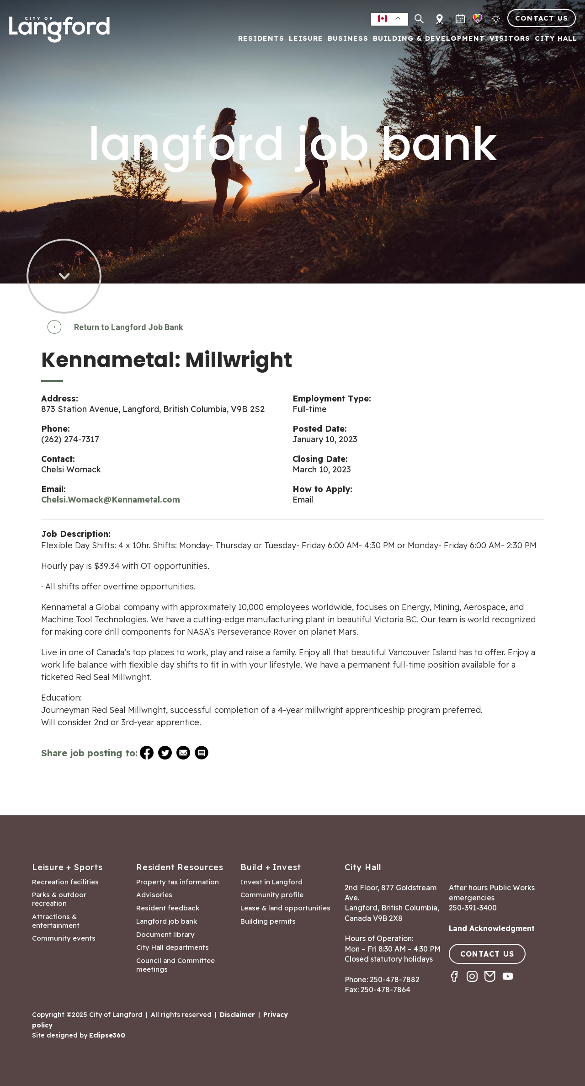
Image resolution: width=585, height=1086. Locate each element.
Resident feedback (167, 908)
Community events (64, 938)
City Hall (556, 39)
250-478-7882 (395, 979)
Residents (261, 39)
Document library (165, 935)
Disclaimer (237, 1015)
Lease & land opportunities (285, 908)
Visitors (509, 39)
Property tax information (177, 882)
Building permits (268, 921)
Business (348, 39)
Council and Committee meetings (175, 965)
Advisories (154, 895)
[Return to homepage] (59, 33)
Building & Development (429, 39)
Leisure (306, 39)
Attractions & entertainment (56, 921)
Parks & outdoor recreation (59, 899)
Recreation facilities (65, 882)
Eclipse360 (107, 1035)
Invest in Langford (271, 882)
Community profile (271, 895)
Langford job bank (166, 921)
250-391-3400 (473, 907)
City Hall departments (172, 947)
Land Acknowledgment (492, 928)
